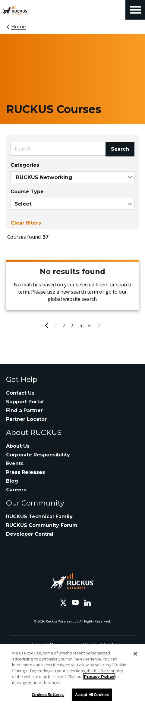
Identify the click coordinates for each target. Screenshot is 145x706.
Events (15, 463)
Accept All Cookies (92, 694)
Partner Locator (26, 419)
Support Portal (25, 402)
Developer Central (29, 534)
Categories (25, 165)
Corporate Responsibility (38, 455)
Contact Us (20, 393)
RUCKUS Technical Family (39, 516)
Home (18, 27)
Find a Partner (24, 410)
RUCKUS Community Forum (41, 525)
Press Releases (25, 472)
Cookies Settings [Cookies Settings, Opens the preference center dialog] (48, 694)
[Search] (58, 149)
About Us (18, 446)
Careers (16, 490)
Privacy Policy (99, 676)
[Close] (135, 653)
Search (120, 149)
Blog (12, 481)
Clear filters (26, 223)
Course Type (27, 191)
